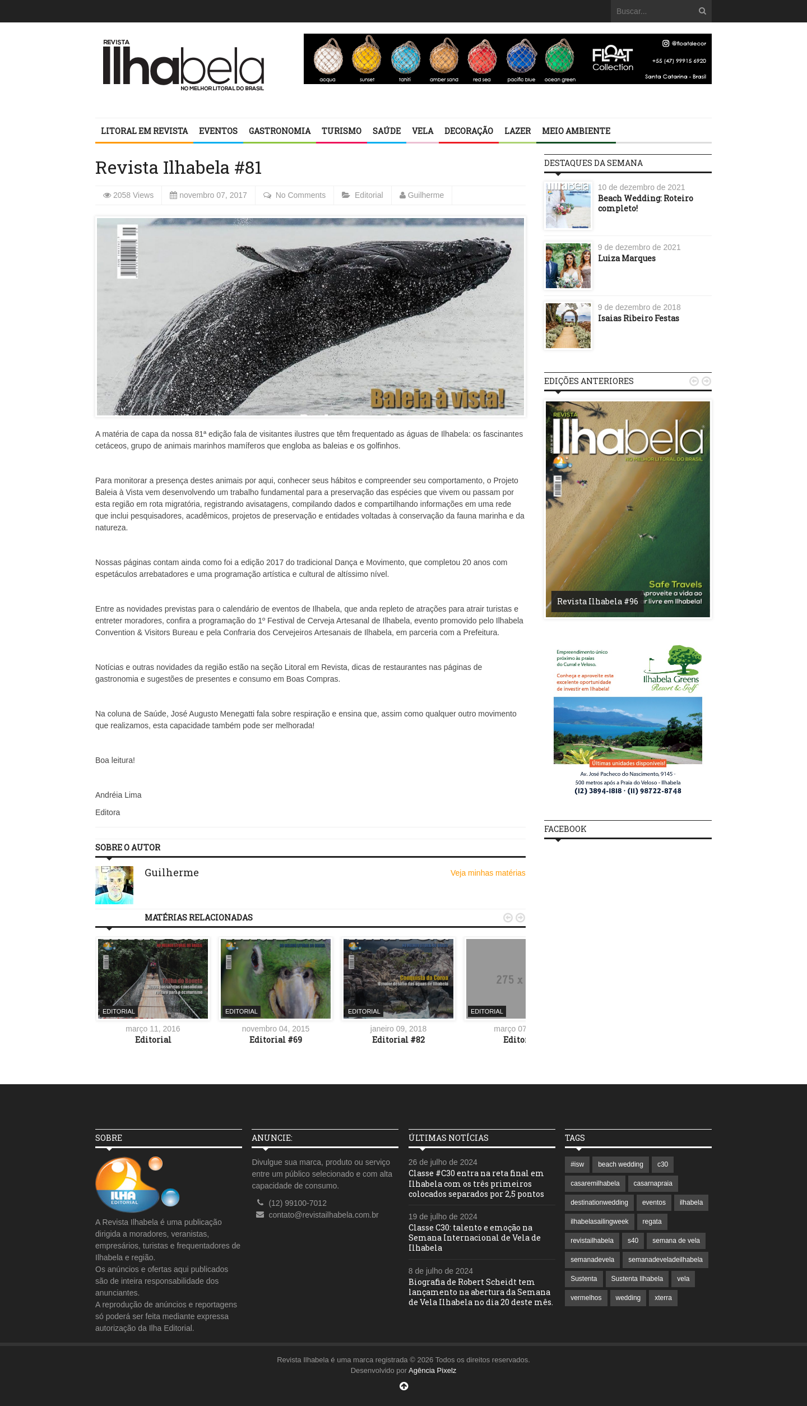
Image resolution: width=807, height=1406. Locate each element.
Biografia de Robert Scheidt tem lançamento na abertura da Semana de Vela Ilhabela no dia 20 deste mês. (481, 1291)
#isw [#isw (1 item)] (577, 1164)
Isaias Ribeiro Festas (638, 318)
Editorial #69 (275, 1039)
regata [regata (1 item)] (652, 1221)
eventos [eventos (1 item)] (654, 1202)
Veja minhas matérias (488, 872)
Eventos (218, 131)
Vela (422, 131)
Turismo (341, 131)
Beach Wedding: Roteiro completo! (645, 203)
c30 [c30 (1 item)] (662, 1164)
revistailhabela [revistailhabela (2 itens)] (592, 1241)
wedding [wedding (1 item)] (628, 1298)
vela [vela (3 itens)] (683, 1279)
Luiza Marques (627, 258)
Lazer (517, 131)
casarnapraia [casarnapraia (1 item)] (653, 1183)
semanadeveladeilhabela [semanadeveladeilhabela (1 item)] (665, 1260)
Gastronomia (279, 131)
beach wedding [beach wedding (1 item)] (620, 1164)
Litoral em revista (144, 131)
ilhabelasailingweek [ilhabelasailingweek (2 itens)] (599, 1221)
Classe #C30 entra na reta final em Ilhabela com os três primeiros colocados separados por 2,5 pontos (476, 1183)
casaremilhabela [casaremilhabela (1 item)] (595, 1183)
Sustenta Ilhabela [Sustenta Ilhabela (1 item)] (637, 1279)
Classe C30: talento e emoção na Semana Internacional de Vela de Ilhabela (475, 1237)
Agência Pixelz (432, 1370)
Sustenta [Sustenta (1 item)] (584, 1279)
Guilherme (426, 195)
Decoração (468, 131)
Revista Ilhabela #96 (597, 601)
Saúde (387, 131)
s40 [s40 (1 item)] (633, 1241)
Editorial (369, 195)
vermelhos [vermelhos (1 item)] (586, 1298)
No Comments (301, 195)
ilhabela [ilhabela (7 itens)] (691, 1202)
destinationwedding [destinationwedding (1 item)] (599, 1202)
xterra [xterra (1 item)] (663, 1298)
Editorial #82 (398, 1039)
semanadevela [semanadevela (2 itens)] (592, 1260)
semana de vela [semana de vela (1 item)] (676, 1241)
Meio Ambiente (576, 131)
